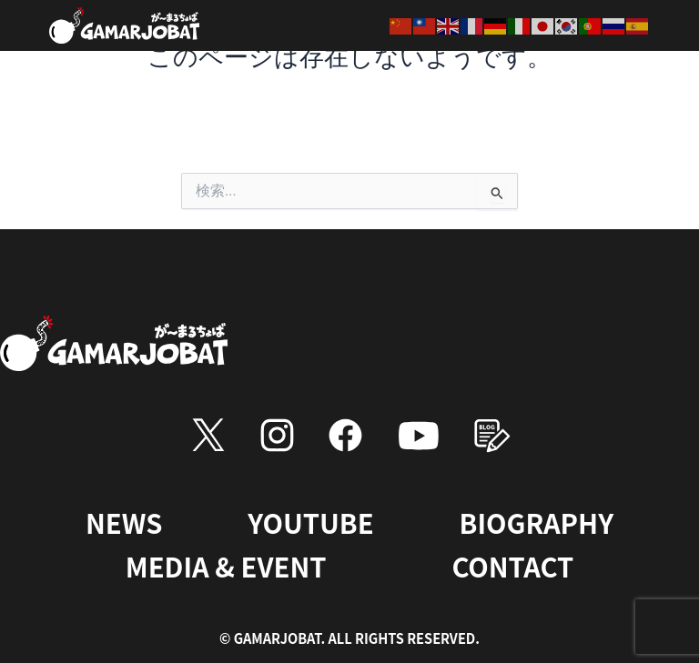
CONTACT (512, 566)
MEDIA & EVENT (226, 566)
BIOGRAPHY (537, 522)
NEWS (124, 522)
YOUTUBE (310, 522)
